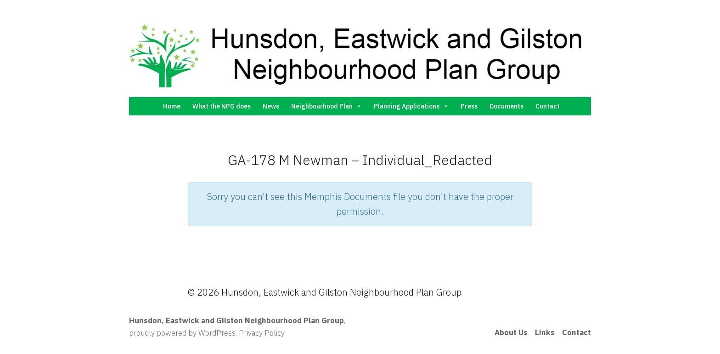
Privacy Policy (262, 333)
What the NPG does (221, 106)
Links (545, 332)
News (271, 106)
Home (171, 106)
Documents (506, 106)
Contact (547, 106)
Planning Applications (411, 106)
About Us (511, 332)
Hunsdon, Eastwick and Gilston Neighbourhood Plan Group (236, 320)
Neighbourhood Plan (326, 106)
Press (469, 106)
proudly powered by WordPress (182, 333)
